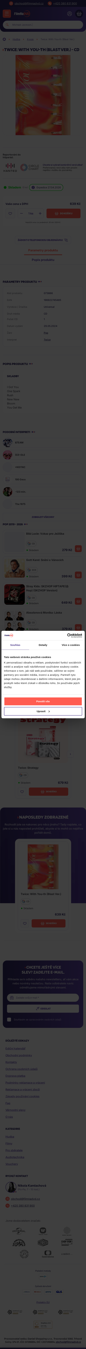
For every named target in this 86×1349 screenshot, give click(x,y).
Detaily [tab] (43, 644)
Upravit (43, 711)
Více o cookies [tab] (71, 644)
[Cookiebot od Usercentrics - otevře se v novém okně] (67, 635)
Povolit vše (43, 701)
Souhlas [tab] (15, 644)
